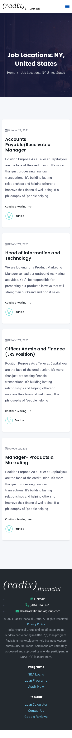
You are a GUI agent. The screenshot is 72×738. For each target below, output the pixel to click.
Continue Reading (18, 206)
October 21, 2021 (17, 130)
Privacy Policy (36, 624)
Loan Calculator (36, 704)
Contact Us (36, 710)
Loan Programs (36, 680)
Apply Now (36, 686)
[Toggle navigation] (67, 6)
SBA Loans (36, 674)
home (11, 73)
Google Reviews (36, 717)
